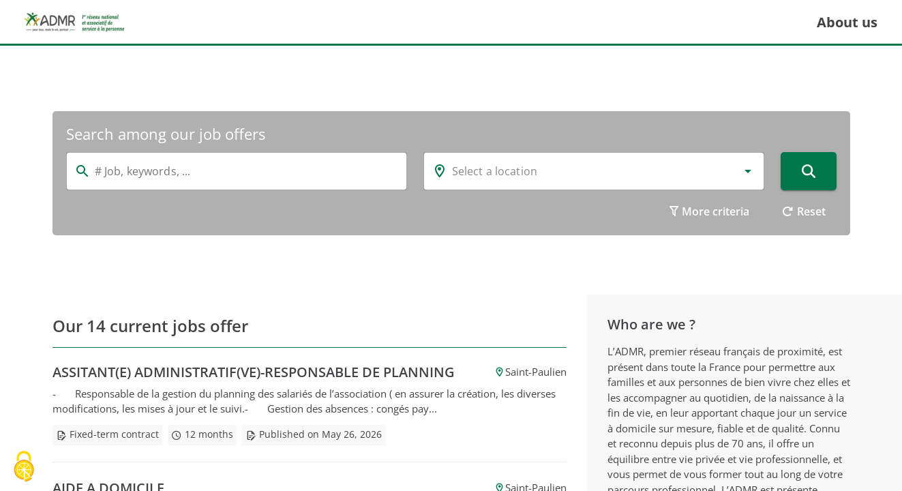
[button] (748, 171)
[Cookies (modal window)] (24, 467)
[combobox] (593, 171)
